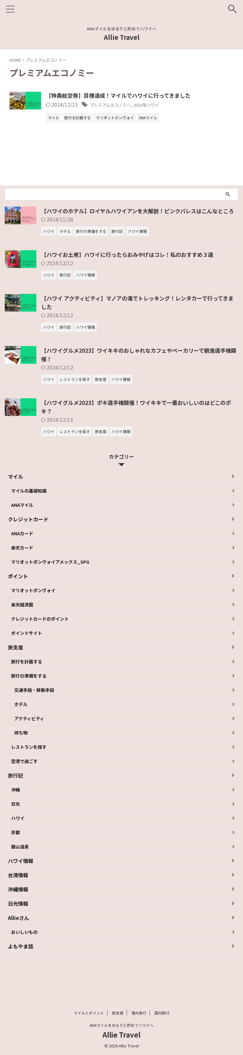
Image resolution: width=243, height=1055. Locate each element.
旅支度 (117, 1012)
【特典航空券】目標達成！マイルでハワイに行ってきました (154, 96)
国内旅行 (162, 1012)
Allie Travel (122, 37)
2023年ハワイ (190, 105)
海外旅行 (138, 1012)
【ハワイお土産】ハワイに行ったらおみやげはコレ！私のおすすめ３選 (132, 266)
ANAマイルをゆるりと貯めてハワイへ (121, 1025)
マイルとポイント (89, 1012)
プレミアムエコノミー (147, 105)
